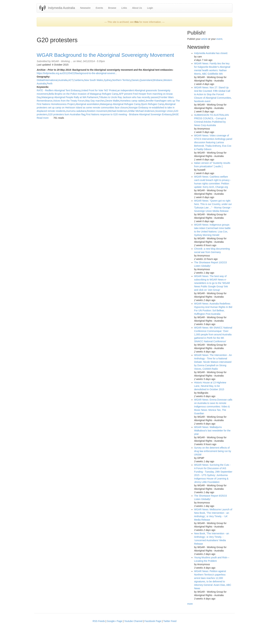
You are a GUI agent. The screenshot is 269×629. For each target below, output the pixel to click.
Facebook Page (152, 621)
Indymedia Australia (61, 8)
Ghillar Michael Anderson (141, 111)
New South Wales (93, 80)
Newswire (85, 8)
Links (124, 8)
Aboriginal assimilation (87, 104)
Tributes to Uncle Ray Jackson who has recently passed (129, 97)
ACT (70, 80)
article (204, 39)
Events (99, 8)
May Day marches (95, 100)
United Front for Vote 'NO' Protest (99, 90)
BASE (175, 114)
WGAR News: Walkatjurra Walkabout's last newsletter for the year (212, 430)
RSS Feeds (99, 621)
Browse (112, 8)
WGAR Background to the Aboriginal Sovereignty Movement (105, 55)
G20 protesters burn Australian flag (66, 114)
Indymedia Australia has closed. (211, 53)
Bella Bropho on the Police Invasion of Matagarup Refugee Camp (83, 93)
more (190, 603)
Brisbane (158, 80)
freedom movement (97, 111)
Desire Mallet (112, 100)
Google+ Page (114, 621)
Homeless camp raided (132, 100)
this (136, 22)
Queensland (146, 80)
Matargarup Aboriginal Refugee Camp (120, 104)
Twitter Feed (169, 621)
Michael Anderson (117, 111)
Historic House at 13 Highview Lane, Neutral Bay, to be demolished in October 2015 (210, 386)
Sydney (108, 80)
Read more (43, 117)
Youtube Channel (133, 621)
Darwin (135, 80)
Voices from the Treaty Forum (69, 100)
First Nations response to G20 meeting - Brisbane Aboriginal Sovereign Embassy (129, 114)
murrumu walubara (76, 111)
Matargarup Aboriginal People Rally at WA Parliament (70, 97)
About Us (137, 8)
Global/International (47, 80)
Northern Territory (121, 80)
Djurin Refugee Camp (152, 104)
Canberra (78, 80)
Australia (62, 80)
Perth (49, 83)
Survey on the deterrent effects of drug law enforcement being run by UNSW (212, 451)
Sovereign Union (164, 111)
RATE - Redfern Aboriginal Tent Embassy (58, 90)
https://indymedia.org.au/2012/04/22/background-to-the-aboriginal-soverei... (77, 73)
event (219, 39)
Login (150, 8)
